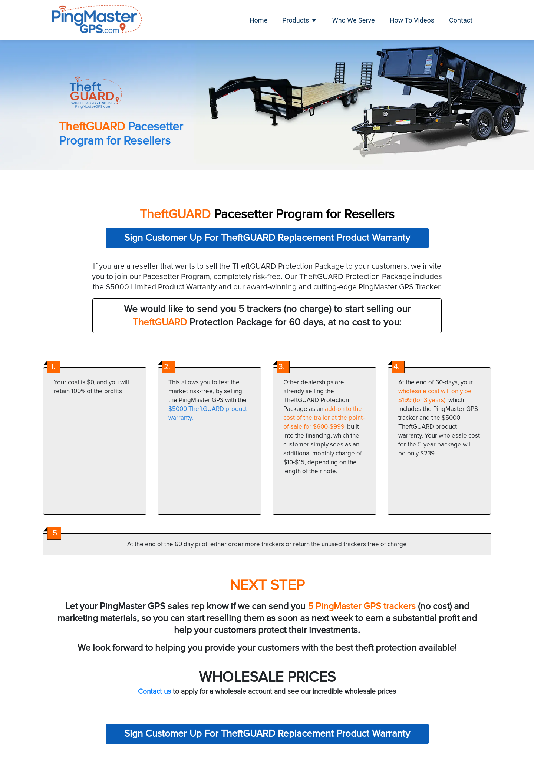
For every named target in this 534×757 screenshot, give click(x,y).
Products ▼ (299, 20)
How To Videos (412, 20)
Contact (460, 20)
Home (258, 20)
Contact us (154, 691)
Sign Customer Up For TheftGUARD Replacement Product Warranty (267, 238)
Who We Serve (353, 20)
